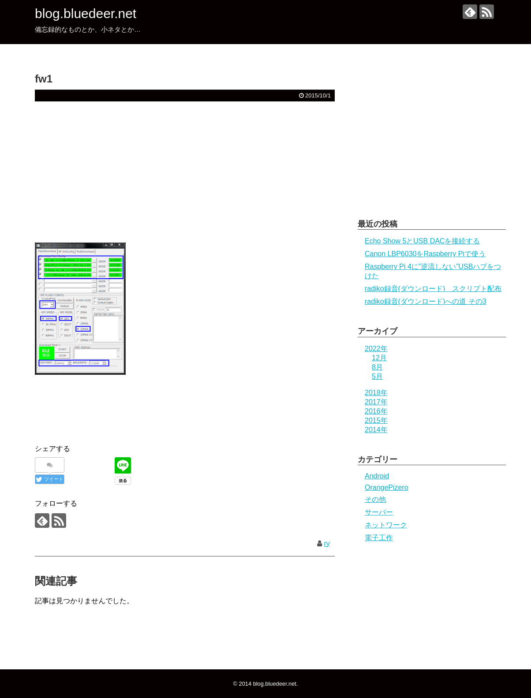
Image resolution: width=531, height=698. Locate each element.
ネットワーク (386, 525)
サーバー (379, 512)
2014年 (376, 429)
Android (377, 476)
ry (326, 543)
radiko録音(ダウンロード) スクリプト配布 (433, 288)
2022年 (376, 348)
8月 (377, 367)
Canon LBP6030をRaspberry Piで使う (425, 254)
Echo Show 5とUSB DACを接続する (422, 241)
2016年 (376, 411)
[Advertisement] (185, 172)
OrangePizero (386, 487)
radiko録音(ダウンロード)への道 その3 (425, 301)
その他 (375, 499)
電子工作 (379, 537)
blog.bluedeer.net (85, 13)
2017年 (376, 402)
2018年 (376, 392)
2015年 (376, 420)
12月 (379, 358)
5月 (377, 376)
